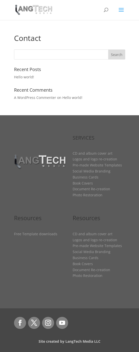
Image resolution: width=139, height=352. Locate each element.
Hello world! (24, 77)
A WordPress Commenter (35, 97)
